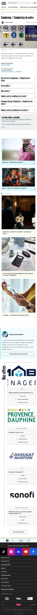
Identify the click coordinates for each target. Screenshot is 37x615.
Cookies (21, 613)
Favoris (21, 540)
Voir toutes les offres (18, 532)
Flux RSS (9, 609)
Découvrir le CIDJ (5, 561)
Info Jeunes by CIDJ (5, 564)
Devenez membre (5, 582)
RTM (3, 127)
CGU (32, 609)
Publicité (5, 609)
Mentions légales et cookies (21, 609)
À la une (3, 7)
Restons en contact (5, 557)
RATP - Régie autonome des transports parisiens (16, 124)
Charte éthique (13, 609)
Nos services (4, 571)
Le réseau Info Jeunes (6, 585)
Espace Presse (4, 578)
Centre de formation (5, 575)
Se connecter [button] (33, 3)
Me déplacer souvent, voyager (8, 71)
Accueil (3, 12)
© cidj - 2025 (17, 613)
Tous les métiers (13, 7)
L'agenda (3, 568)
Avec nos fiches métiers (12, 12)
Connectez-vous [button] (7, 593)
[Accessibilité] (7, 540)
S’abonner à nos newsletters (7, 589)
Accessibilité (29, 609)
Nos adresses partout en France (18, 354)
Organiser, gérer (19, 71)
